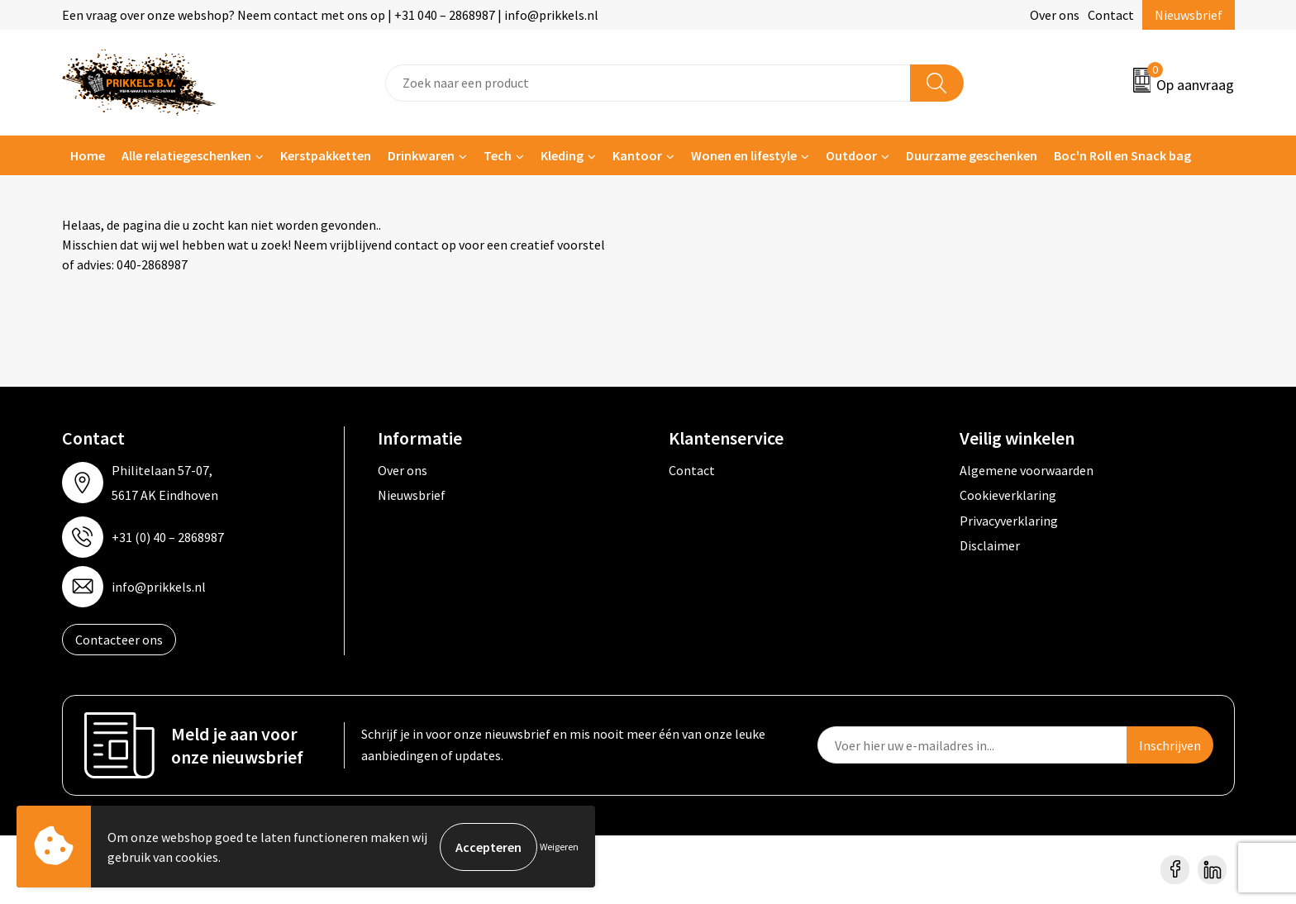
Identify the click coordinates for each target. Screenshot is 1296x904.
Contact (1111, 15)
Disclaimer (990, 545)
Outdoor (851, 155)
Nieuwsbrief (1188, 15)
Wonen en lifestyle (744, 155)
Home (87, 155)
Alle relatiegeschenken (186, 155)
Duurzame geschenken (971, 155)
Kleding (562, 155)
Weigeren (559, 846)
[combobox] (648, 83)
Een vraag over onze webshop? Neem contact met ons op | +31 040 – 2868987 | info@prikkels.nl (330, 15)
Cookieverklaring (1008, 495)
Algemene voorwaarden (1027, 470)
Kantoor (637, 155)
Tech (498, 155)
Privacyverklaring (1009, 520)
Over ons (1054, 15)
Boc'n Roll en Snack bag (1122, 155)
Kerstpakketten (325, 155)
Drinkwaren (421, 155)
